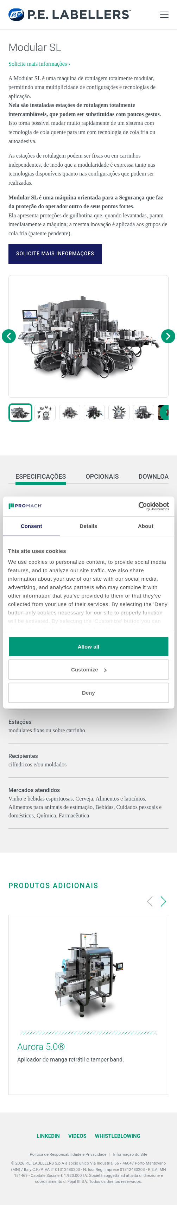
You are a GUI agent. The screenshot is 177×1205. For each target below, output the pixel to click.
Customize (89, 669)
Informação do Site (130, 1154)
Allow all (89, 646)
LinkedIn (48, 1136)
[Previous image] (9, 336)
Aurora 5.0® (41, 1046)
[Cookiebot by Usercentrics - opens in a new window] (138, 506)
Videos (77, 1136)
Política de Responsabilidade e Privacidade (68, 1154)
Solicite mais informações (55, 253)
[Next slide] (163, 901)
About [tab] (145, 526)
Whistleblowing (117, 1136)
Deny (88, 692)
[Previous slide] (150, 901)
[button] (20, 412)
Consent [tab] (31, 526)
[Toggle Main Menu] (164, 15)
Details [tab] (88, 526)
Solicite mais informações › (39, 64)
